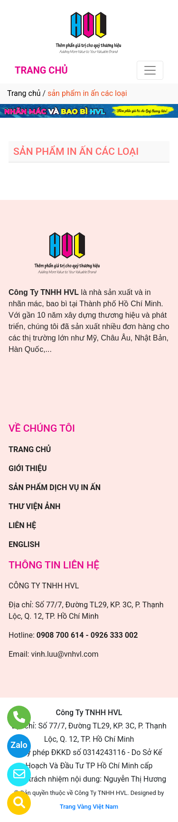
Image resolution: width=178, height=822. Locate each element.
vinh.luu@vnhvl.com (64, 654)
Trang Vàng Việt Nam (89, 806)
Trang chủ (24, 93)
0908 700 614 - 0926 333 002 (87, 635)
